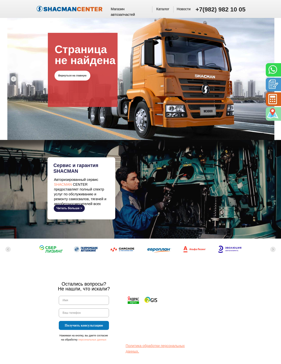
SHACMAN (63, 184)
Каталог (162, 9)
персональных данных (92, 339)
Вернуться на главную (72, 75)
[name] (84, 300)
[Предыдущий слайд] (8, 249)
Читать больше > (69, 208)
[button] (272, 99)
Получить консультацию (84, 325)
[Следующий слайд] (273, 249)
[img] (272, 70)
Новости (183, 9)
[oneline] (84, 312)
